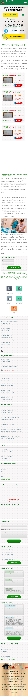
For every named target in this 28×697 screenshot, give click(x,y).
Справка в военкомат (6, 395)
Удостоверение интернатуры (8, 434)
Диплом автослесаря (6, 650)
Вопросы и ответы (19, 292)
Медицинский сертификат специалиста (10, 436)
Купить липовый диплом (7, 556)
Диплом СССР (4, 347)
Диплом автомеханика (6, 648)
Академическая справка (7, 385)
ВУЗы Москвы (4, 449)
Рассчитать (22, 15)
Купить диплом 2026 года (7, 551)
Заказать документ (10, 14)
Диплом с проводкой (6, 342)
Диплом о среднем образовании (9, 366)
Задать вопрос (14, 598)
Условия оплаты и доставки (19, 302)
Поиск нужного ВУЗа (9, 351)
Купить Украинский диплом (7, 438)
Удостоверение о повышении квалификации (11, 431)
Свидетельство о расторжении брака (10, 417)
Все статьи (14, 564)
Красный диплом (5, 330)
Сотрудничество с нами (6, 456)
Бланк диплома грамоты (7, 422)
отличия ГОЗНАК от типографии (9, 292)
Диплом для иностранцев (7, 333)
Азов (2, 471)
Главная (3, 40)
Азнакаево (3, 469)
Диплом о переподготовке (7, 424)
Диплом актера (4, 653)
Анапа (2, 476)
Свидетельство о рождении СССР (9, 410)
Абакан (2, 467)
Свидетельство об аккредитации (9, 441)
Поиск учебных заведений (15, 36)
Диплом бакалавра (5, 326)
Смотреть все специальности (8, 661)
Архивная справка (5, 390)
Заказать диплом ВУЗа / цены (8, 340)
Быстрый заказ (18, 78)
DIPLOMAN (15, 666)
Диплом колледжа (5, 364)
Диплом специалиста (6, 323)
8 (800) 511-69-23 (14, 25)
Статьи (2, 454)
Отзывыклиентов (9, 302)
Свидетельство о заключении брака (9, 415)
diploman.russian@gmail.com (14, 279)
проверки (12, 19)
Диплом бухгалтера (6, 657)
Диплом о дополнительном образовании (11, 427)
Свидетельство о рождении (7, 408)
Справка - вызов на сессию (7, 392)
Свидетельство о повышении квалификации (11, 429)
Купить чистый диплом (6, 558)
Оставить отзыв (14, 639)
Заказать (18, 85)
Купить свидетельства (6, 553)
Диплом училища (5, 359)
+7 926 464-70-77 (14, 21)
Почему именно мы (5, 458)
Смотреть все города (6, 479)
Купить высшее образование (8, 560)
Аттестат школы (5, 383)
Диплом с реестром (6, 344)
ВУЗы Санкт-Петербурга (7, 451)
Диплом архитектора (6, 655)
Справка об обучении (6, 388)
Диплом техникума (5, 361)
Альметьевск (4, 474)
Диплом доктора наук (6, 337)
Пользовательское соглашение (14, 696)
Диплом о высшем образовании (9, 321)
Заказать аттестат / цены (7, 397)
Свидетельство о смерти (7, 412)
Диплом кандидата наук (7, 335)
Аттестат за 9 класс (6, 380)
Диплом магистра (5, 328)
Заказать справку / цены (7, 399)
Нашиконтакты (14, 312)
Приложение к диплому (7, 419)
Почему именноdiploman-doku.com (14, 500)
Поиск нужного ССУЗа (9, 370)
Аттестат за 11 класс (6, 378)
